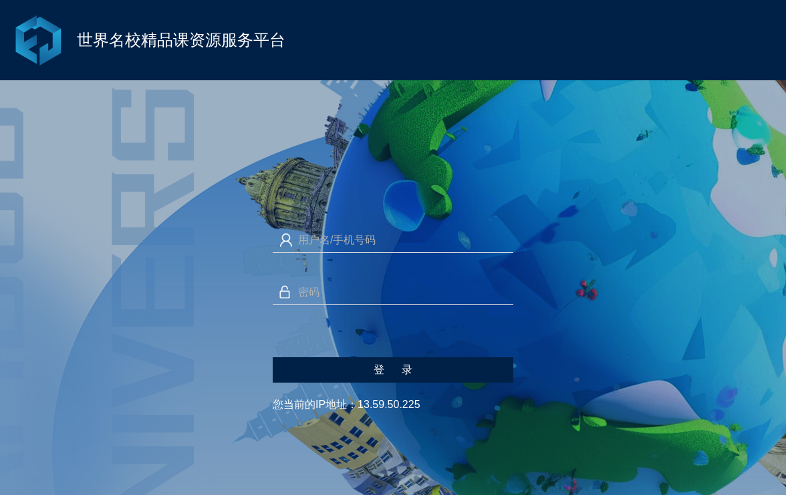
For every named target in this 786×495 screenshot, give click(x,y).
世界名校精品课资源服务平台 (181, 40)
